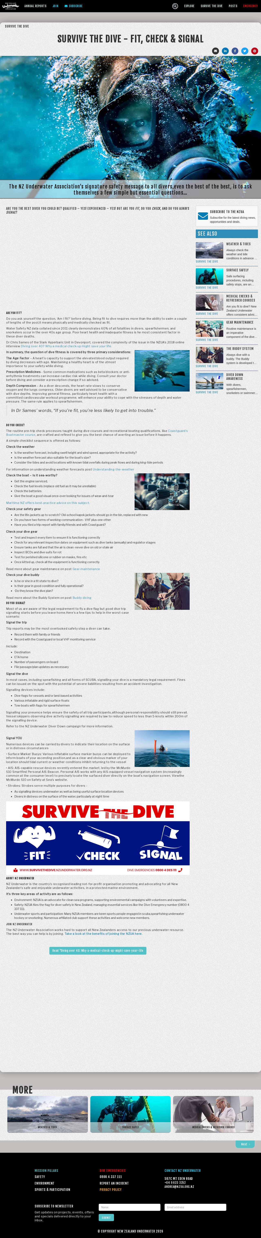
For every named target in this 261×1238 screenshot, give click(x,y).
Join (56, 6)
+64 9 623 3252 (175, 1182)
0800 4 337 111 (111, 1177)
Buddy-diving (82, 597)
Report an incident (114, 1183)
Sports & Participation (52, 1190)
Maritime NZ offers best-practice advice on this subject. (48, 503)
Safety (40, 1177)
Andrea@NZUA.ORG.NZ (179, 1186)
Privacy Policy (111, 1190)
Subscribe (74, 6)
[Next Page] (245, 1144)
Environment (44, 1183)
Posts (233, 6)
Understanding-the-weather (113, 469)
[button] (35, 6)
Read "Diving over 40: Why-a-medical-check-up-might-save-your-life (97, 950)
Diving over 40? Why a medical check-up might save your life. (66, 346)
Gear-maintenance (86, 569)
